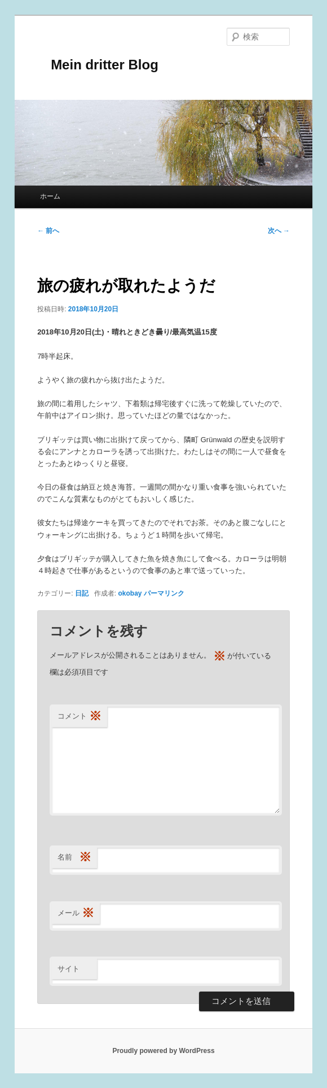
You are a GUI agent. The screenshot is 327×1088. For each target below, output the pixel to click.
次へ (279, 231)
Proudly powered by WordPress (163, 1051)
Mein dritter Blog (97, 64)
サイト (68, 968)
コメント (79, 716)
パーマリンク (164, 593)
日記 (82, 593)
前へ (48, 231)
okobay (130, 593)
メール (76, 913)
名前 (74, 857)
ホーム (50, 196)
